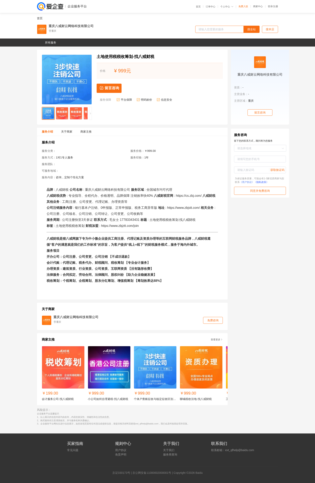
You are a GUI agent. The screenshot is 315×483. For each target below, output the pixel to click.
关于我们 (168, 450)
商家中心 (258, 6)
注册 (275, 6)
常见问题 (72, 450)
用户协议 (120, 450)
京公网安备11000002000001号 (151, 472)
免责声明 (120, 454)
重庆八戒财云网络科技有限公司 (71, 26)
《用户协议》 (247, 182)
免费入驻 (243, 6)
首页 (198, 6)
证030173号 (122, 472)
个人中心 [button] (226, 6)
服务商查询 (170, 454)
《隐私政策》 (261, 182)
